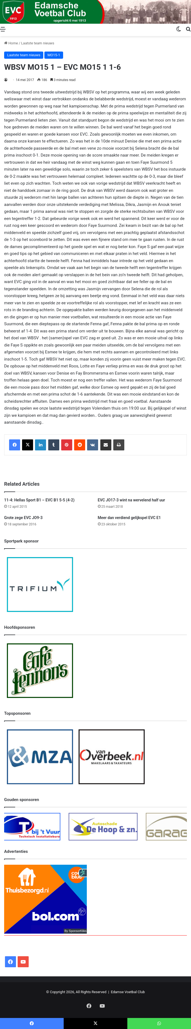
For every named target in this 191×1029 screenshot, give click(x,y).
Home (11, 43)
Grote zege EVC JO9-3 (23, 517)
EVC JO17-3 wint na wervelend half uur (131, 500)
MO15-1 (53, 55)
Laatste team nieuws (37, 43)
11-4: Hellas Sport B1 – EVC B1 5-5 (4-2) (39, 500)
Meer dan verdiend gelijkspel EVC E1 (129, 517)
